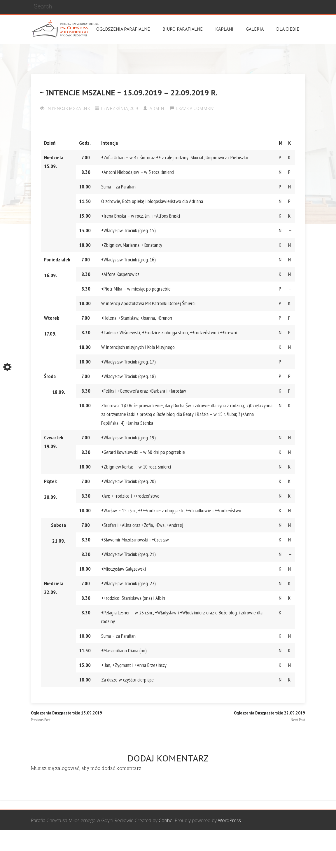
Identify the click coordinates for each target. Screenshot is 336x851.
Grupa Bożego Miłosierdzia (171, 841)
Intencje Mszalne (68, 108)
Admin (156, 108)
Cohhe (165, 820)
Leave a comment (196, 108)
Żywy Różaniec (290, 841)
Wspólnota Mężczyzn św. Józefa (104, 841)
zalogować (67, 768)
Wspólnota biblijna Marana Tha (236, 841)
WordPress (229, 820)
